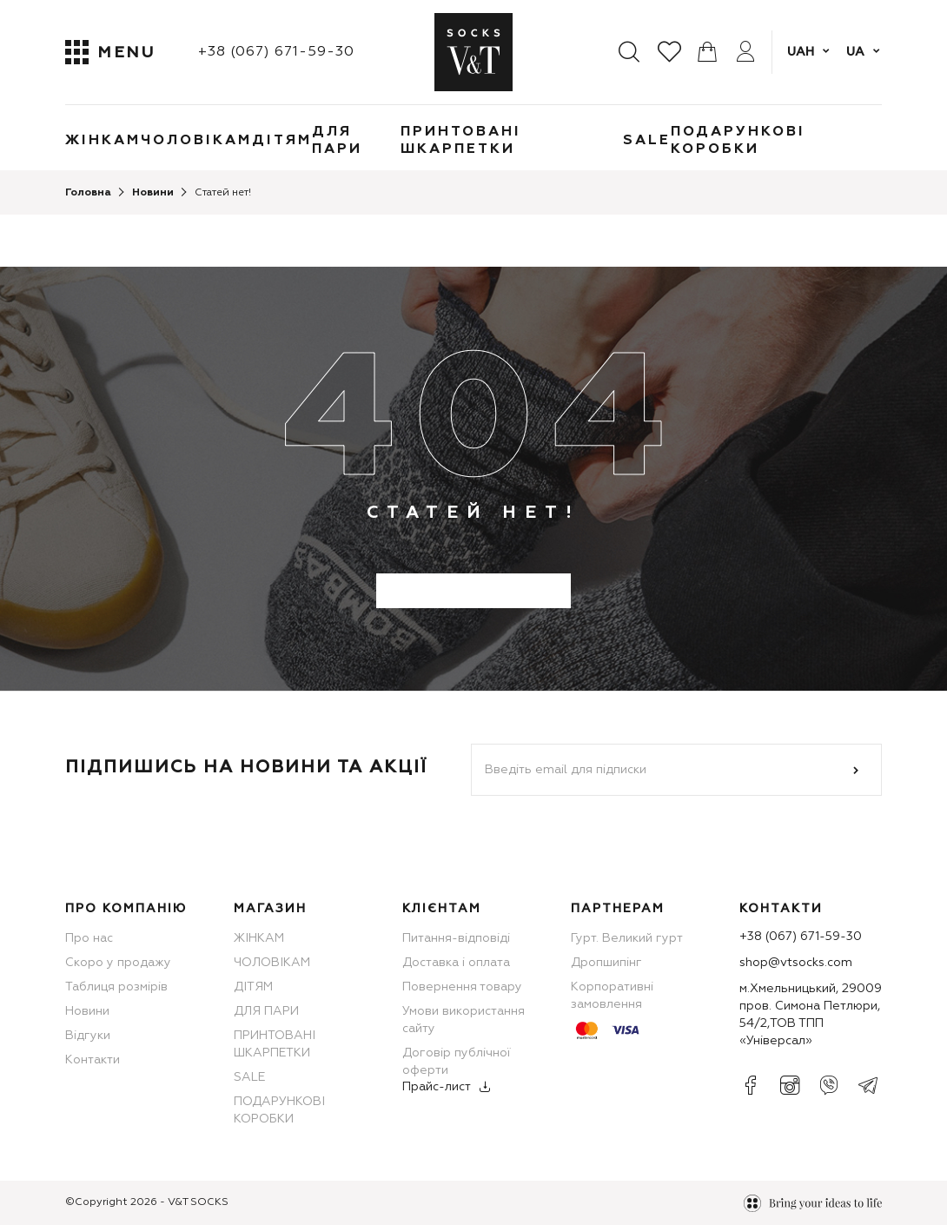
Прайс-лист (436, 1087)
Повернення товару (462, 987)
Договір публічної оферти (456, 1061)
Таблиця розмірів (116, 987)
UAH (800, 52)
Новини (87, 1011)
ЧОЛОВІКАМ (196, 141)
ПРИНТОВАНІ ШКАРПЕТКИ (461, 140)
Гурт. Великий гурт (627, 938)
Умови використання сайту (463, 1020)
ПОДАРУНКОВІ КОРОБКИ (738, 140)
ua (855, 52)
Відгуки (87, 1036)
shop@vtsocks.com (795, 963)
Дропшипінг (606, 963)
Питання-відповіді (456, 938)
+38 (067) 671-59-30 (276, 52)
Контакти (92, 1060)
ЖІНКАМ (103, 141)
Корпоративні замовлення (612, 995)
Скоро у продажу (118, 963)
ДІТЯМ (282, 141)
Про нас (89, 938)
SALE (647, 141)
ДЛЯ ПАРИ (337, 140)
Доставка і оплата (456, 963)
